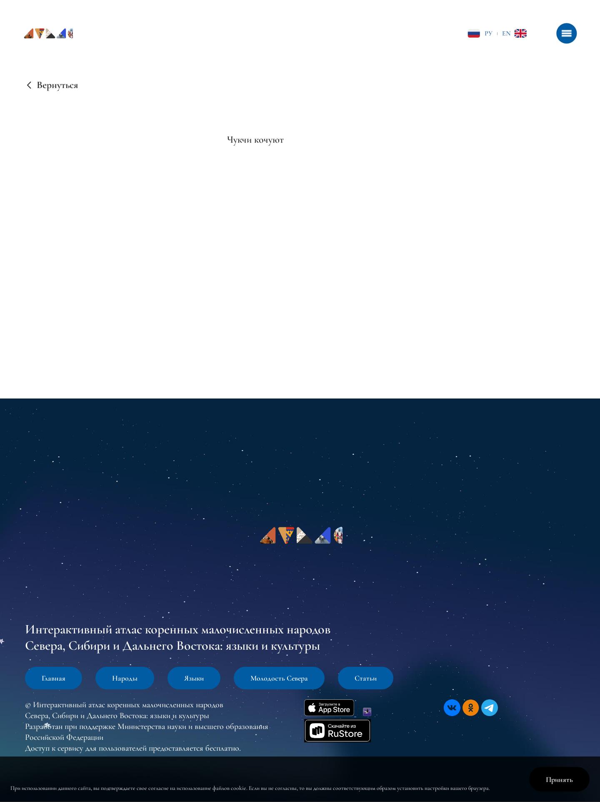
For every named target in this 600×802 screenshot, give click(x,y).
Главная (53, 678)
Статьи (366, 678)
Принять (559, 779)
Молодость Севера (279, 678)
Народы (125, 678)
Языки (194, 678)
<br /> (253, 218)
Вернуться (57, 85)
